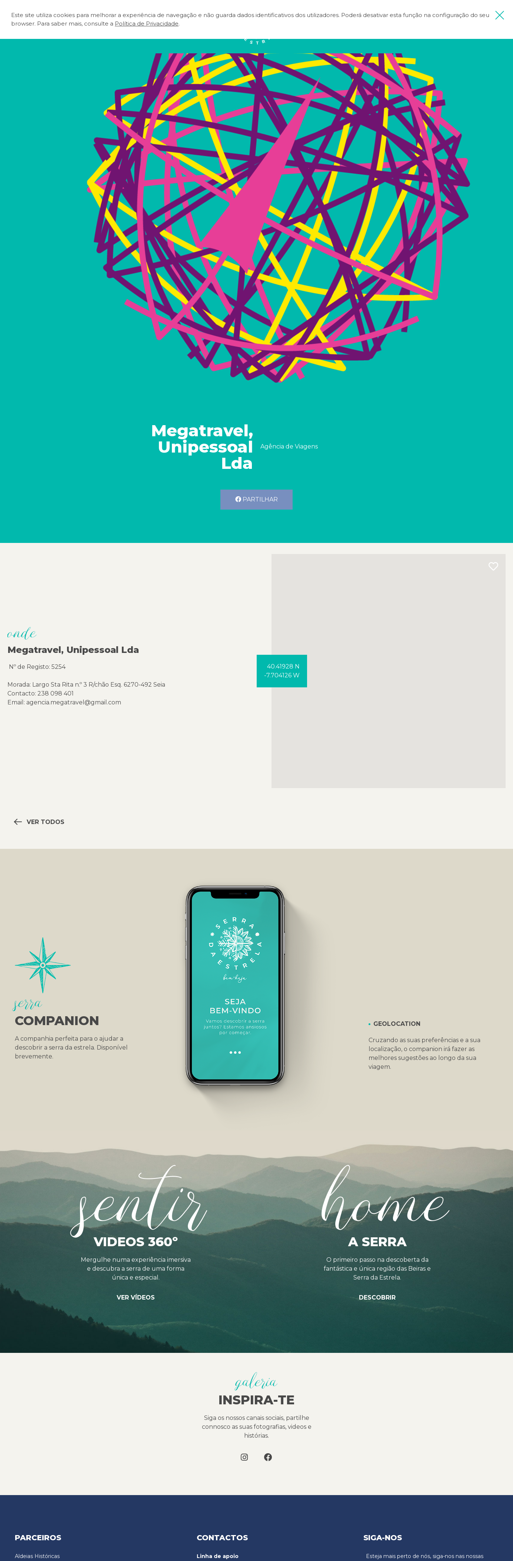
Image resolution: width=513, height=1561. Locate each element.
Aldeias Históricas (37, 1556)
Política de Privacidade (147, 23)
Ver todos (39, 821)
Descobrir (377, 1297)
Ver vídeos (136, 1297)
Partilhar (256, 499)
